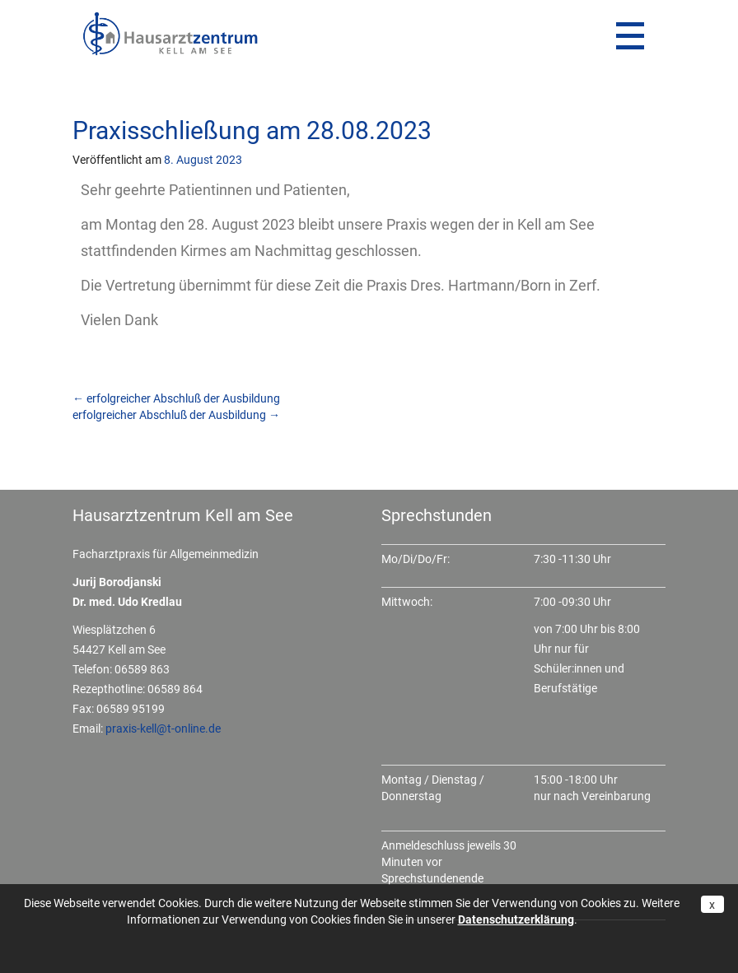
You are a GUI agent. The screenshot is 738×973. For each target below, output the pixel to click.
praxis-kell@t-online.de (163, 728)
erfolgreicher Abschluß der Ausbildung (176, 398)
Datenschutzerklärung (516, 919)
